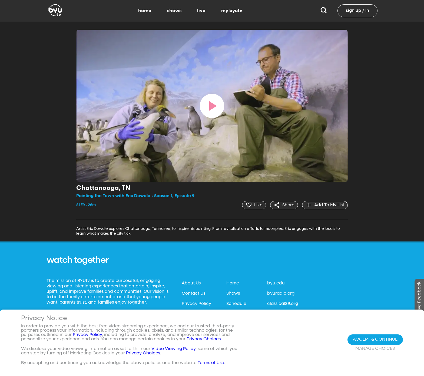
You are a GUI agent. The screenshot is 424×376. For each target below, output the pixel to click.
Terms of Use (211, 363)
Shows (233, 293)
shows (174, 10)
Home (232, 283)
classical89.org (282, 304)
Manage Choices (375, 349)
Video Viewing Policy (173, 349)
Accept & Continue (375, 339)
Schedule (236, 304)
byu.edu (276, 283)
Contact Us (193, 293)
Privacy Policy (196, 304)
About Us (191, 283)
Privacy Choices (143, 353)
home (144, 10)
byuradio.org (280, 293)
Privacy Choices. (204, 339)
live (201, 10)
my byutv (231, 10)
